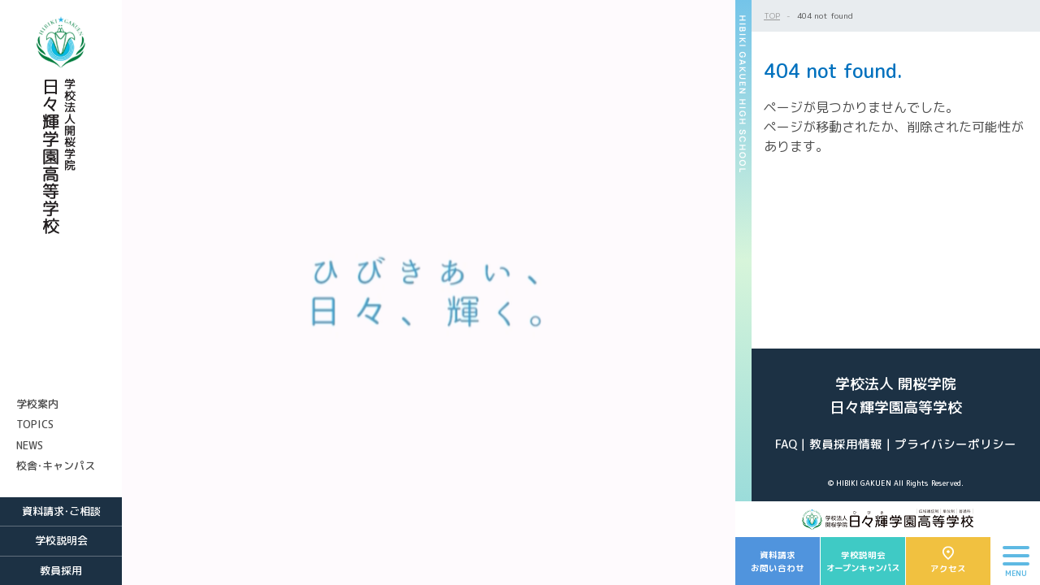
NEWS (29, 445)
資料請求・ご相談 (61, 511)
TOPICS (35, 424)
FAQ (786, 444)
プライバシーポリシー (955, 444)
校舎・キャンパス (55, 465)
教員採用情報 (845, 444)
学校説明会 (61, 540)
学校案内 (37, 403)
